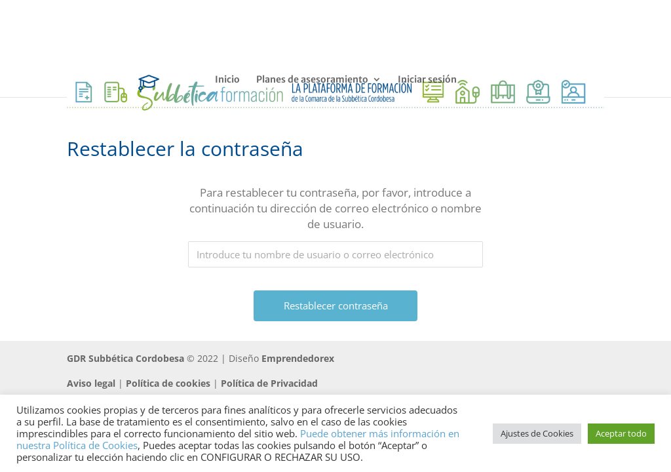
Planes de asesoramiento (312, 80)
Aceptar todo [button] (621, 433)
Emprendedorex (297, 358)
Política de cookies (168, 383)
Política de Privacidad (269, 383)
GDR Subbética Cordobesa (125, 358)
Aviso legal (91, 383)
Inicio (227, 80)
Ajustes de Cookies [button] (537, 433)
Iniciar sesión (427, 80)
